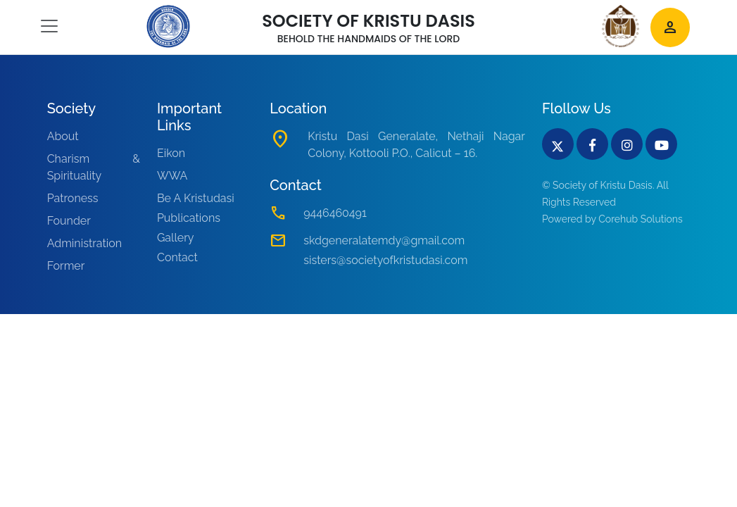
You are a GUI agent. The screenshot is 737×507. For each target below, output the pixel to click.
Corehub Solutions (640, 219)
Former (66, 266)
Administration (84, 243)
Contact (177, 257)
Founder (69, 220)
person (670, 27)
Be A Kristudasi (195, 198)
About (63, 136)
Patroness (73, 198)
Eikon (171, 153)
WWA (172, 175)
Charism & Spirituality (93, 167)
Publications (188, 218)
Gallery (175, 237)
